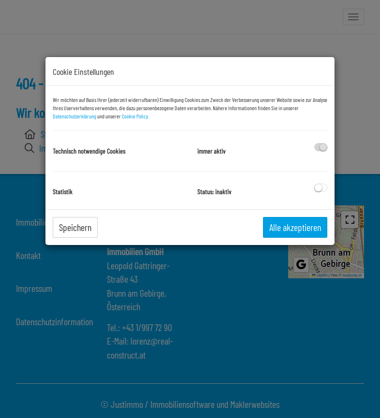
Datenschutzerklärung (74, 116)
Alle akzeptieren (295, 227)
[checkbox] (320, 147)
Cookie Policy (135, 116)
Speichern (75, 227)
